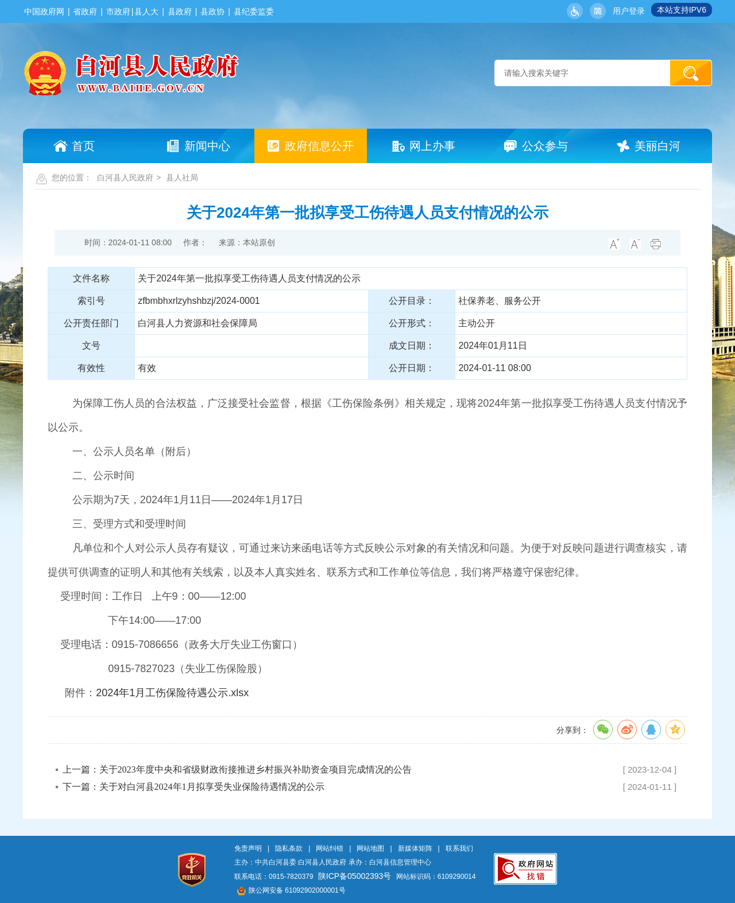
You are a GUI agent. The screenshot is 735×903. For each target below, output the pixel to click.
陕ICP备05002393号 (355, 876)
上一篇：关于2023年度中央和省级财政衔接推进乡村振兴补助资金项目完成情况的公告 (237, 769)
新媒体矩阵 (415, 848)
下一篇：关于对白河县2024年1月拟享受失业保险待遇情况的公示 (193, 787)
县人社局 (182, 177)
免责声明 (248, 848)
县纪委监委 (254, 11)
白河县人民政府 (125, 177)
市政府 (118, 11)
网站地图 (370, 848)
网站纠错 (329, 848)
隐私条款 (289, 848)
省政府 (85, 11)
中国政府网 (44, 11)
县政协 (212, 11)
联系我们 (459, 848)
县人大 (146, 11)
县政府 (180, 11)
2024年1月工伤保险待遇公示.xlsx (172, 693)
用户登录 (629, 11)
